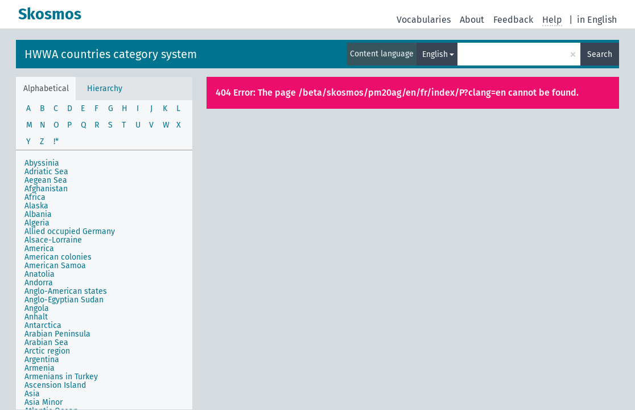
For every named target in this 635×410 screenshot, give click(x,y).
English (435, 54)
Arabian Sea (46, 342)
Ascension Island (55, 385)
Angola (36, 308)
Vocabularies (424, 19)
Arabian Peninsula (57, 334)
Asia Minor (43, 402)
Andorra (38, 283)
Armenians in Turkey (61, 377)
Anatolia (39, 274)
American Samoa (55, 265)
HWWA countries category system (110, 54)
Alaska (36, 206)
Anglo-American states (65, 291)
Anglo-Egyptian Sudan (64, 300)
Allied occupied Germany (69, 231)
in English (597, 19)
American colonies (58, 257)
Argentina (41, 359)
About (472, 19)
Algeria (37, 223)
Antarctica (42, 325)
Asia (32, 394)
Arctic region (47, 351)
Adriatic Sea (46, 172)
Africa (35, 197)
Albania (38, 214)
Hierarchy (104, 88)
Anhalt (36, 317)
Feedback (513, 19)
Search (599, 54)
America (39, 248)
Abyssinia (41, 163)
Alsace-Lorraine (53, 240)
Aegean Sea (45, 180)
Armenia (39, 368)
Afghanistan (46, 189)
